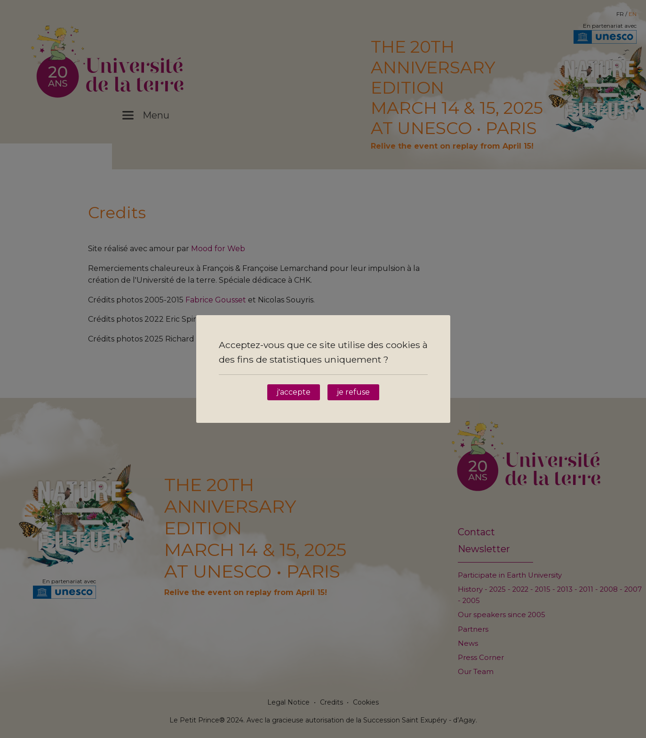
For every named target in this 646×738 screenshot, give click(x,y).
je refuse (353, 392)
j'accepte (294, 392)
